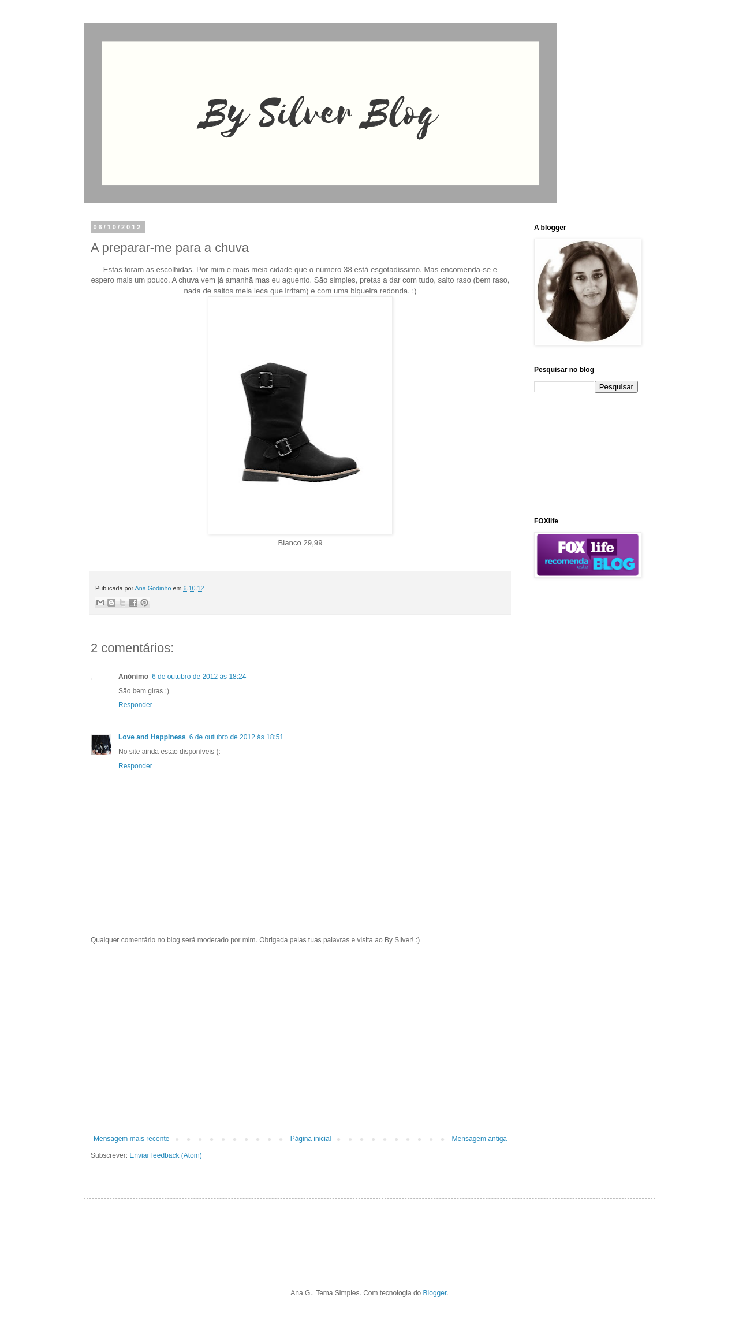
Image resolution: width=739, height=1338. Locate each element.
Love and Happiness (152, 737)
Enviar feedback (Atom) (165, 1155)
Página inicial (310, 1139)
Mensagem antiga (479, 1139)
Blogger (435, 1293)
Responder (135, 705)
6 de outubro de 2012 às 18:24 (199, 676)
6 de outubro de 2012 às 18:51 (236, 737)
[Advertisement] (300, 1039)
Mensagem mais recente (131, 1139)
